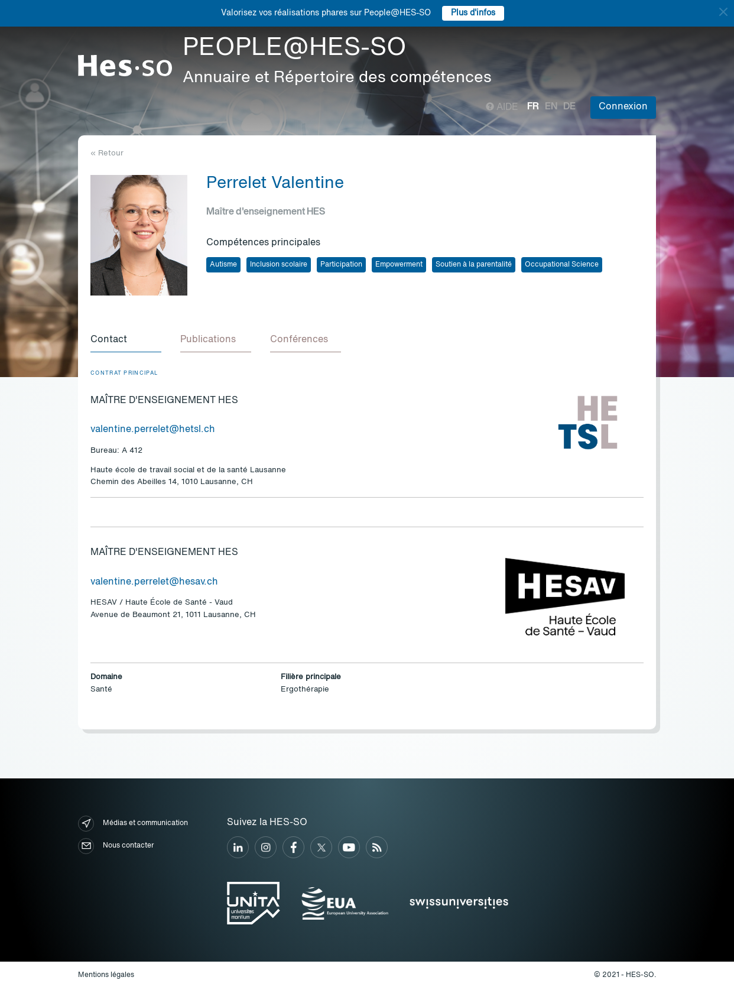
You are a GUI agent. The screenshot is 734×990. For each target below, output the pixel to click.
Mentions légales (106, 975)
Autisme (223, 264)
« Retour (107, 153)
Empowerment (399, 264)
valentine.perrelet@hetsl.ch (152, 429)
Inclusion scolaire (278, 264)
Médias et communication (133, 824)
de (569, 107)
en (551, 107)
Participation (341, 264)
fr (533, 107)
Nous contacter (116, 846)
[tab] (125, 340)
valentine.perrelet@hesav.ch (154, 582)
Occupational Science (562, 264)
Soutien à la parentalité (474, 264)
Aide (502, 107)
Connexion (623, 107)
